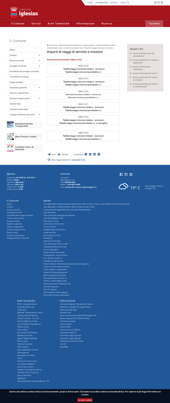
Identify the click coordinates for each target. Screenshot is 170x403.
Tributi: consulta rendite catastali (56, 267)
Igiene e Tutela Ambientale (27, 338)
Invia (52, 154)
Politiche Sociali (23, 327)
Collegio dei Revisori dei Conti (22, 115)
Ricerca (107, 23)
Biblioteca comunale (25, 335)
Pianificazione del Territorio (27, 315)
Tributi (19, 358)
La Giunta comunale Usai (73, 48)
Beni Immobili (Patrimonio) (27, 333)
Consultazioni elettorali (26, 364)
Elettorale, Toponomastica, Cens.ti (30, 313)
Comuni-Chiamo (49, 227)
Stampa (63, 154)
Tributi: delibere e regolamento (55, 269)
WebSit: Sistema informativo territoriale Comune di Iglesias (66, 264)
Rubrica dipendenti (50, 250)
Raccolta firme (65, 313)
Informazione (85, 23)
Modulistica (48, 238)
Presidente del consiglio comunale (24, 71)
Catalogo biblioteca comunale (54, 247)
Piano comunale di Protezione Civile (57, 284)
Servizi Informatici (24, 375)
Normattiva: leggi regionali (70, 338)
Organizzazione (89, 45)
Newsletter (64, 347)
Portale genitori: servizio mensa (55, 255)
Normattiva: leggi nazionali (70, 335)
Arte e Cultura (22, 330)
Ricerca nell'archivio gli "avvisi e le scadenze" (145, 78)
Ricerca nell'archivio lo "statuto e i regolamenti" (146, 61)
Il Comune (18, 23)
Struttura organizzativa (20, 98)
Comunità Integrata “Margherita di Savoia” (76, 304)
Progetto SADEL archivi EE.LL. (54, 230)
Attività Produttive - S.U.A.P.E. (28, 318)
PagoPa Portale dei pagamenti (55, 272)
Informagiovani (23, 353)
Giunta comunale (17, 61)
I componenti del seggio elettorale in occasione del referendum (67, 210)
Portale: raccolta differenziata (55, 281)
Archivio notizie (65, 324)
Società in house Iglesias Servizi (29, 370)
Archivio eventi (65, 327)
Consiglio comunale (18, 66)
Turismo (154, 23)
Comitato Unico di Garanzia (24, 148)
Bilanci (12, 50)
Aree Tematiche (58, 23)
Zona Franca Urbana (25, 367)
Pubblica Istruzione (24, 344)
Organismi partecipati (19, 109)
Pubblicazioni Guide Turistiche (71, 341)
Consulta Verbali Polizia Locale (55, 244)
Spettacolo (21, 378)
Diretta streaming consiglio (53, 252)
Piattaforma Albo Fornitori (53, 261)
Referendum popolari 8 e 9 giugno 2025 (75, 307)
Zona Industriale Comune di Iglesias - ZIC (33, 381)
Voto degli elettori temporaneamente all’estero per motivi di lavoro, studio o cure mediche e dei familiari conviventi (86, 204)
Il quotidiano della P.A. (68, 333)
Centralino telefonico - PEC (53, 218)
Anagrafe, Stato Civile (25, 307)
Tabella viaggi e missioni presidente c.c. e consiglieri (83, 123)
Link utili (63, 344)
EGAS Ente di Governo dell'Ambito (56, 295)
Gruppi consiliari (16, 82)
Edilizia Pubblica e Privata (27, 321)
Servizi (36, 23)
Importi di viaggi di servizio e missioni (98, 48)
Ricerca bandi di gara (52, 241)
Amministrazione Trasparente (24, 125)
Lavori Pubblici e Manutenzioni (29, 324)
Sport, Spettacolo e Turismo (27, 350)
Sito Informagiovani (50, 287)
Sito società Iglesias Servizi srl (55, 278)
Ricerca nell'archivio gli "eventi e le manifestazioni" (145, 85)
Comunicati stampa (67, 321)
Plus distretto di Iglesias (52, 258)
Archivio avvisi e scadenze (70, 330)
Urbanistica (21, 310)
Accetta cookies (85, 400)
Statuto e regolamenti (19, 93)
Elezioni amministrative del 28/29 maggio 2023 (78, 315)
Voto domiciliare (49, 212)
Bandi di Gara (15, 104)
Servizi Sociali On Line (51, 235)
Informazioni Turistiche (26, 355)
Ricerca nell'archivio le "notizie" (145, 73)
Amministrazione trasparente (70, 45)
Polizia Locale (22, 341)
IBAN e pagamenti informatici (54, 275)
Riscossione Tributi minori (27, 361)
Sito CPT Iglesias (50, 290)
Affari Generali (22, 347)
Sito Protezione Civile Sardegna (55, 292)
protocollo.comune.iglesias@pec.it (80, 187)
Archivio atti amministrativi (53, 224)
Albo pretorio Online (50, 221)
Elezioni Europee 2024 (68, 310)
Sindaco (13, 55)
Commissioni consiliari (19, 77)
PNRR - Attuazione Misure (27, 304)
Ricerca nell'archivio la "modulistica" (141, 68)
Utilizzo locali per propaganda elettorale (59, 215)
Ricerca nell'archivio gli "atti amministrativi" (143, 55)
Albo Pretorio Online (25, 136)
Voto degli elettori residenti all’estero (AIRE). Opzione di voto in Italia (69, 207)
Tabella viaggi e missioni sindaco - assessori (84, 69)
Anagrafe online (49, 232)
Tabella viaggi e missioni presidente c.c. (83, 72)
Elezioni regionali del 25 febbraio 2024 (74, 318)
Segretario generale (18, 88)
